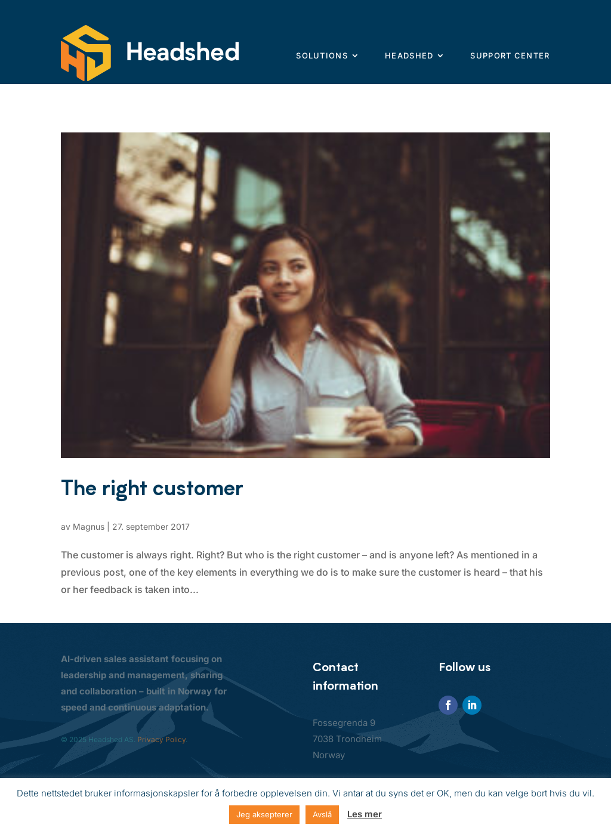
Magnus (88, 526)
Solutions (322, 55)
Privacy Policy (161, 739)
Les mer (364, 814)
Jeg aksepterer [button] (264, 814)
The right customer (152, 487)
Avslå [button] (322, 814)
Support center (510, 55)
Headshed (409, 55)
